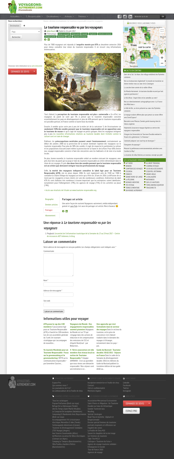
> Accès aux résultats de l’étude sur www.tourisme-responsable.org (70, 190)
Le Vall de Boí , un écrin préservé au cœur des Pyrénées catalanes (142, 109)
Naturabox (150, 179)
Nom (46, 280)
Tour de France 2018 (95, 449)
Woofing (91, 411)
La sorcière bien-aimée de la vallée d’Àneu (138, 87)
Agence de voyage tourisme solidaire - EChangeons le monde (102, 445)
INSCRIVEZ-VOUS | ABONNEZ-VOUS (142, 23)
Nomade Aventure (132, 182)
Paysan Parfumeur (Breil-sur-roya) (65, 403)
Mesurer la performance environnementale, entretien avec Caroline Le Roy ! (143, 149)
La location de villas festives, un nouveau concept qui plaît (143, 155)
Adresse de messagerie (53, 290)
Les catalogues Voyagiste (135, 160)
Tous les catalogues (60, 400)
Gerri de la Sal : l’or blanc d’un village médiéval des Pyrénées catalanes (144, 75)
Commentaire (49, 251)
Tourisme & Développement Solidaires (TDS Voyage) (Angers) (67, 429)
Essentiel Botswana (153, 171)
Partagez (48, 210)
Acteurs (69, 16)
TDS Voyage (130, 185)
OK (163, 16)
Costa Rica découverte (154, 168)
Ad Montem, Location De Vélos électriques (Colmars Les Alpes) (68, 437)
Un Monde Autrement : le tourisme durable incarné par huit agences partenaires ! (143, 92)
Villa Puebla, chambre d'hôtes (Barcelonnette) (63, 445)
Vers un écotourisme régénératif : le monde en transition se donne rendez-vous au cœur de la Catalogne (143, 82)
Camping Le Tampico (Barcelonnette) (66, 441)
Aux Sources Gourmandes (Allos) (65, 433)
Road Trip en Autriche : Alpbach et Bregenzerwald (101, 418)
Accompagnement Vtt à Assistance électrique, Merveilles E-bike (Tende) (66, 421)
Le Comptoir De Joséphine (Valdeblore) (67, 411)
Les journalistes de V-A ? (61, 388)
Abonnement (50, 215)
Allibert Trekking (153, 163)
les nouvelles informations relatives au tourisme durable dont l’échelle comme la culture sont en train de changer (82, 135)
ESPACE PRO (131, 411)
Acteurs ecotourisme (58, 21)
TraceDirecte (151, 187)
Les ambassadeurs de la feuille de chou (67, 390)
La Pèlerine (130, 179)
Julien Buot (50, 31)
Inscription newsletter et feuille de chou (103, 382)
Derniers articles (51, 204)
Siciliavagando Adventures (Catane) (66, 425)
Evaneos (129, 174)
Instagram (127, 390)
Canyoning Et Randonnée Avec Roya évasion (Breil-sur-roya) (69, 415)
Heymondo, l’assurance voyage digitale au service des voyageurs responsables (142, 129)
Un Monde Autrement (134, 190)
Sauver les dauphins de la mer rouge (101, 433)
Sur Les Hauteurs (152, 182)
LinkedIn (126, 382)
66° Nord (129, 163)
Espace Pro (56, 382)
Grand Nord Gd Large (134, 177)
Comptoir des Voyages (134, 168)
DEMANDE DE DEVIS (20, 71)
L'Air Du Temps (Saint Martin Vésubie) (66, 408)
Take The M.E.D (94, 438)
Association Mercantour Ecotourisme (102, 400)
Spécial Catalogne (95, 414)
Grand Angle (151, 174)
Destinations (54, 16)
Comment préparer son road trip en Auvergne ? (139, 141)
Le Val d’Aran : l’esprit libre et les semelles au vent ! (141, 98)
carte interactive (36, 66)
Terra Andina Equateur (155, 185)
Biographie (49, 199)
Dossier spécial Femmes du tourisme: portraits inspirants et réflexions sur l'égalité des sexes (102, 425)
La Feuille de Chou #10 (96, 430)
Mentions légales (94, 390)
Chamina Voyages (152, 166)
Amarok (129, 166)
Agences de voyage (95, 452)
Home (46, 21)
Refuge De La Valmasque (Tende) (65, 406)
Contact (91, 385)
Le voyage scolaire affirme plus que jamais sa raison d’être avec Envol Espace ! (143, 116)
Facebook (126, 385)
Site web (47, 300)
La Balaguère (151, 177)
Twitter (126, 388)
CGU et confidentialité (96, 388)
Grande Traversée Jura (96, 408)
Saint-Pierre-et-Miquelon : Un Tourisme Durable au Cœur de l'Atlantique (103, 404)
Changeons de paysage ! (132, 144)
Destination (14, 25)
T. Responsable (34, 16)
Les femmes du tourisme (97, 436)
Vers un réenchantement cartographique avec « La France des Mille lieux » (143, 103)
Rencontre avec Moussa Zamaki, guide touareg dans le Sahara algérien (142, 122)
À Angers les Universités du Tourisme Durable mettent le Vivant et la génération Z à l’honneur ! (142, 135)
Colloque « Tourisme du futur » (100, 441)
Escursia (129, 171)
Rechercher (16, 37)
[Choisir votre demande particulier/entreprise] (34, 72)
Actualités (16, 16)
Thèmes (83, 16)
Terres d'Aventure (132, 187)
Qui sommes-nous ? (60, 385)
